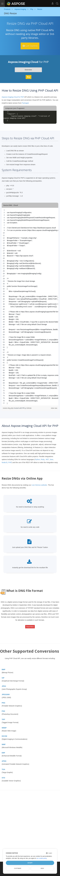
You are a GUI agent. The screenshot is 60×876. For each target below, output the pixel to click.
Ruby (43, 459)
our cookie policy (42, 858)
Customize (17, 868)
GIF (3, 678)
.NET (47, 459)
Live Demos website (39, 485)
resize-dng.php (8, 408)
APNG (4, 761)
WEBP (4, 728)
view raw (54, 408)
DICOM (4, 736)
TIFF (3, 719)
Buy (28, 77)
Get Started (30, 46)
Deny (42, 868)
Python (37, 459)
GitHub (28, 408)
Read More (30, 627)
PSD (3, 711)
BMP (3, 669)
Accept (29, 863)
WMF (3, 744)
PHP (10, 462)
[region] (30, 307)
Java (51, 459)
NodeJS (4, 462)
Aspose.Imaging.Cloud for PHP (13, 97)
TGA (3, 769)
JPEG (4, 686)
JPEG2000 (6, 694)
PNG (3, 703)
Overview (28, 70)
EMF (3, 753)
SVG (3, 778)
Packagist (25, 103)
